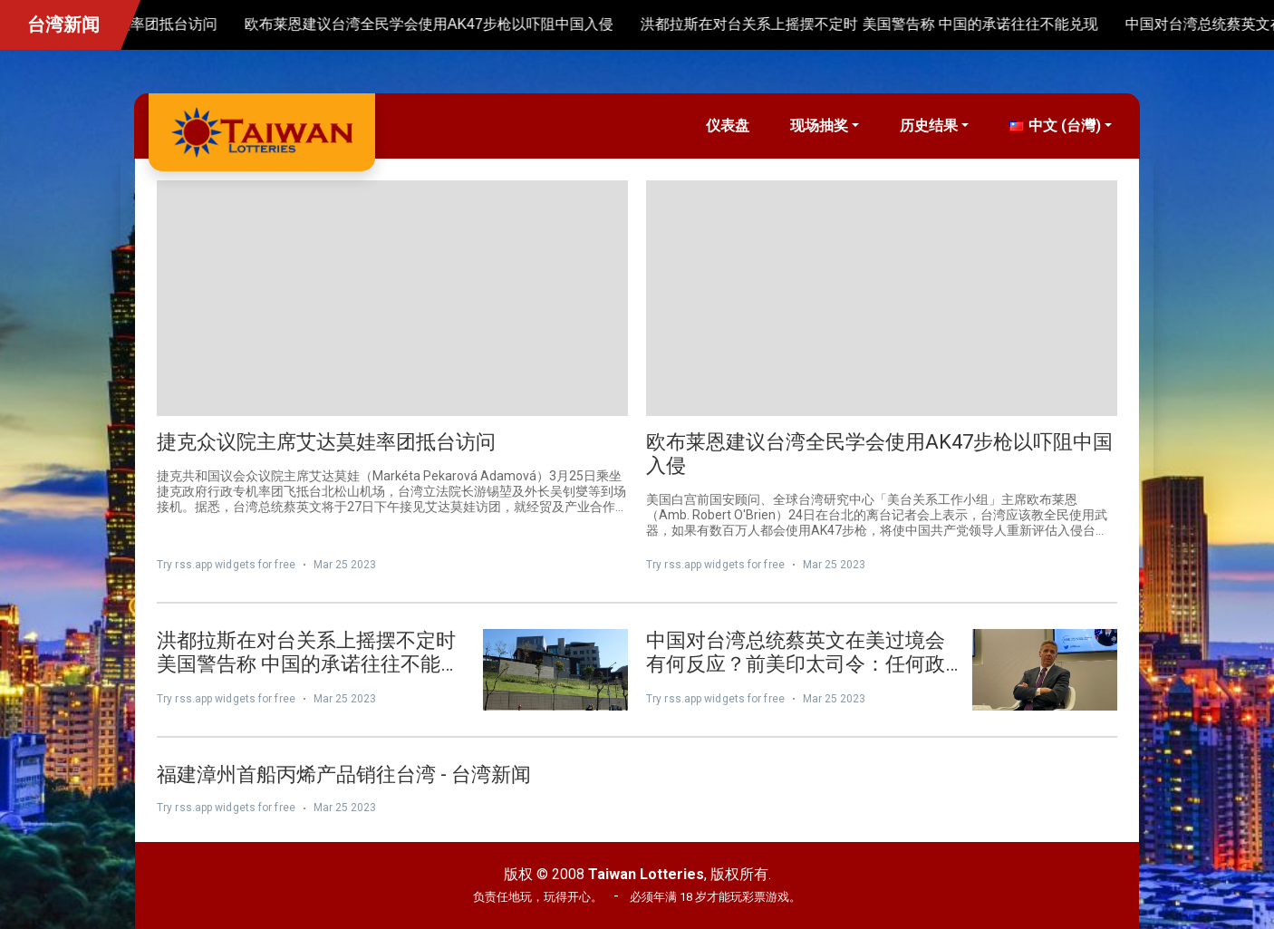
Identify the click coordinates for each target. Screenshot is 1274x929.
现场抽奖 (819, 125)
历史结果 (929, 125)
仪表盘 (727, 125)
